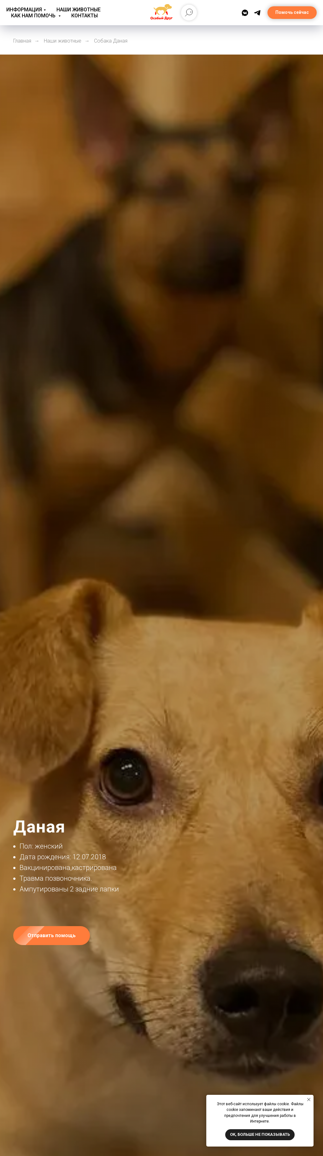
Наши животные (78, 10)
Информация (24, 10)
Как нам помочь (34, 16)
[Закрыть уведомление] (309, 1099)
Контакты (84, 16)
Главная (22, 41)
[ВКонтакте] (245, 13)
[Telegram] (257, 13)
